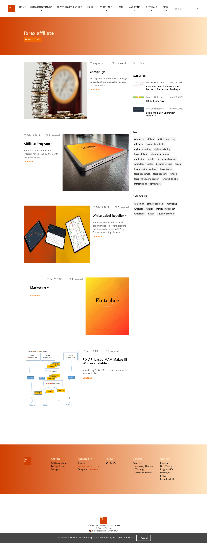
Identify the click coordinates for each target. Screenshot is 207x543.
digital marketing (142, 149)
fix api (178, 163)
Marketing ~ (39, 287)
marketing (139, 159)
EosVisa (164, 463)
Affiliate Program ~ (38, 143)
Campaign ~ (99, 71)
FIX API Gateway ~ (156, 101)
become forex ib (164, 163)
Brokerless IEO (167, 479)
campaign (139, 139)
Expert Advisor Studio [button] (69, 7)
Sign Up (165, 9)
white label (139, 213)
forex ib (173, 173)
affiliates (138, 144)
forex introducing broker (146, 178)
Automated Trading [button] (41, 7)
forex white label (170, 178)
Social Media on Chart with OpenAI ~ (160, 114)
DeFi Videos (166, 466)
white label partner (167, 159)
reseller (151, 159)
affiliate (150, 139)
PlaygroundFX (166, 469)
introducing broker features (147, 183)
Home (22, 7)
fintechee (93, 469)
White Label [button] (106, 7)
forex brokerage (142, 173)
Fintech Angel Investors (143, 466)
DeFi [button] (120, 7)
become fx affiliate (155, 144)
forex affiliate (140, 153)
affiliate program (155, 203)
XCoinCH (137, 463)
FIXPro (163, 476)
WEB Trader (33, 39)
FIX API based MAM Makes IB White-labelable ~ (105, 361)
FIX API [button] (90, 7)
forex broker (166, 168)
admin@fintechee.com (88, 466)
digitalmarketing (162, 149)
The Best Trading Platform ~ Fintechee (103, 525)
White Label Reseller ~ (110, 215)
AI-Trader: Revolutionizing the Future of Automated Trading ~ (163, 88)
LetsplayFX (165, 472)
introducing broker (160, 153)
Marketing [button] (134, 7)
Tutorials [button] (151, 7)
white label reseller (143, 163)
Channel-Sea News (142, 472)
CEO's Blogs (138, 469)
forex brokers (160, 173)
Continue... (95, 89)
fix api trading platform (145, 168)
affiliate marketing (167, 139)
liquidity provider (166, 213)
